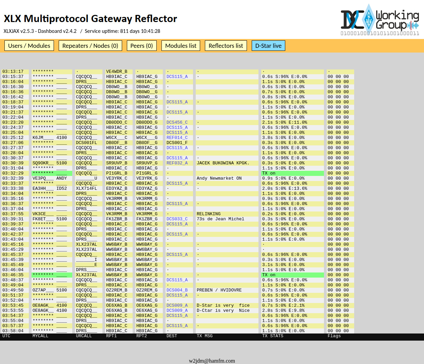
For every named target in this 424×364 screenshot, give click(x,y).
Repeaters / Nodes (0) (90, 45)
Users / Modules (29, 45)
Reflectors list (226, 45)
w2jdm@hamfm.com (212, 361)
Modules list (180, 45)
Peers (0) (142, 45)
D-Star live (268, 45)
